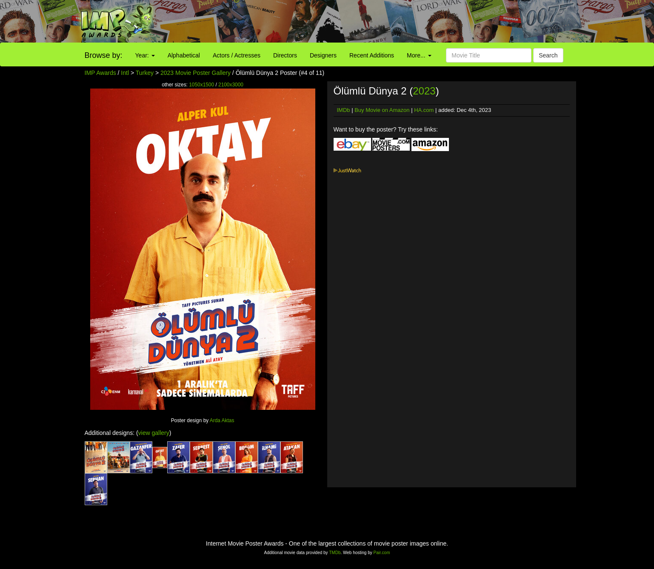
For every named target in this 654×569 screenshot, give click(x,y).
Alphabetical (184, 55)
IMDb (343, 110)
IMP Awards (100, 72)
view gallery (153, 432)
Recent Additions (371, 55)
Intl (125, 72)
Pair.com (382, 552)
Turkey (145, 72)
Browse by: (104, 55)
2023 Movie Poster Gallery (195, 72)
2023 (424, 91)
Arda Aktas (222, 420)
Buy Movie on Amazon (381, 110)
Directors (285, 55)
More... (419, 55)
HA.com (424, 110)
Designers (323, 55)
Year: (145, 55)
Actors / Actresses (236, 55)
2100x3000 (230, 85)
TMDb (334, 552)
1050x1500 (201, 85)
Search (548, 55)
